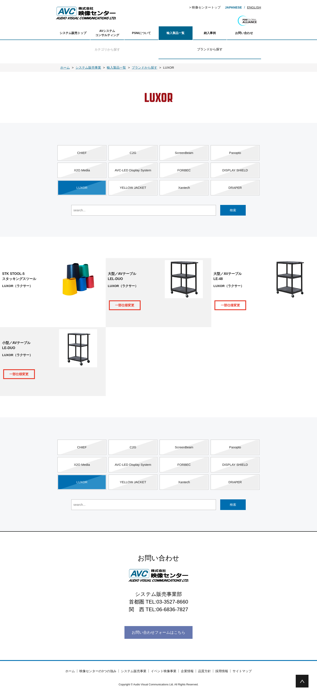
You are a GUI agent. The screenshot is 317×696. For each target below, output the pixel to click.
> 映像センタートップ (205, 7)
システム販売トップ (73, 33)
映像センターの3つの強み (97, 671)
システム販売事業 (133, 671)
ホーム (70, 671)
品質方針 (204, 671)
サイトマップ (242, 671)
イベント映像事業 (163, 671)
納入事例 (210, 33)
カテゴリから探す (107, 49)
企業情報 (187, 671)
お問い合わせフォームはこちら (158, 632)
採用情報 (221, 671)
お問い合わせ (244, 33)
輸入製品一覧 (175, 33)
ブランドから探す (210, 49)
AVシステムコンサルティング (107, 33)
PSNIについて (141, 33)
